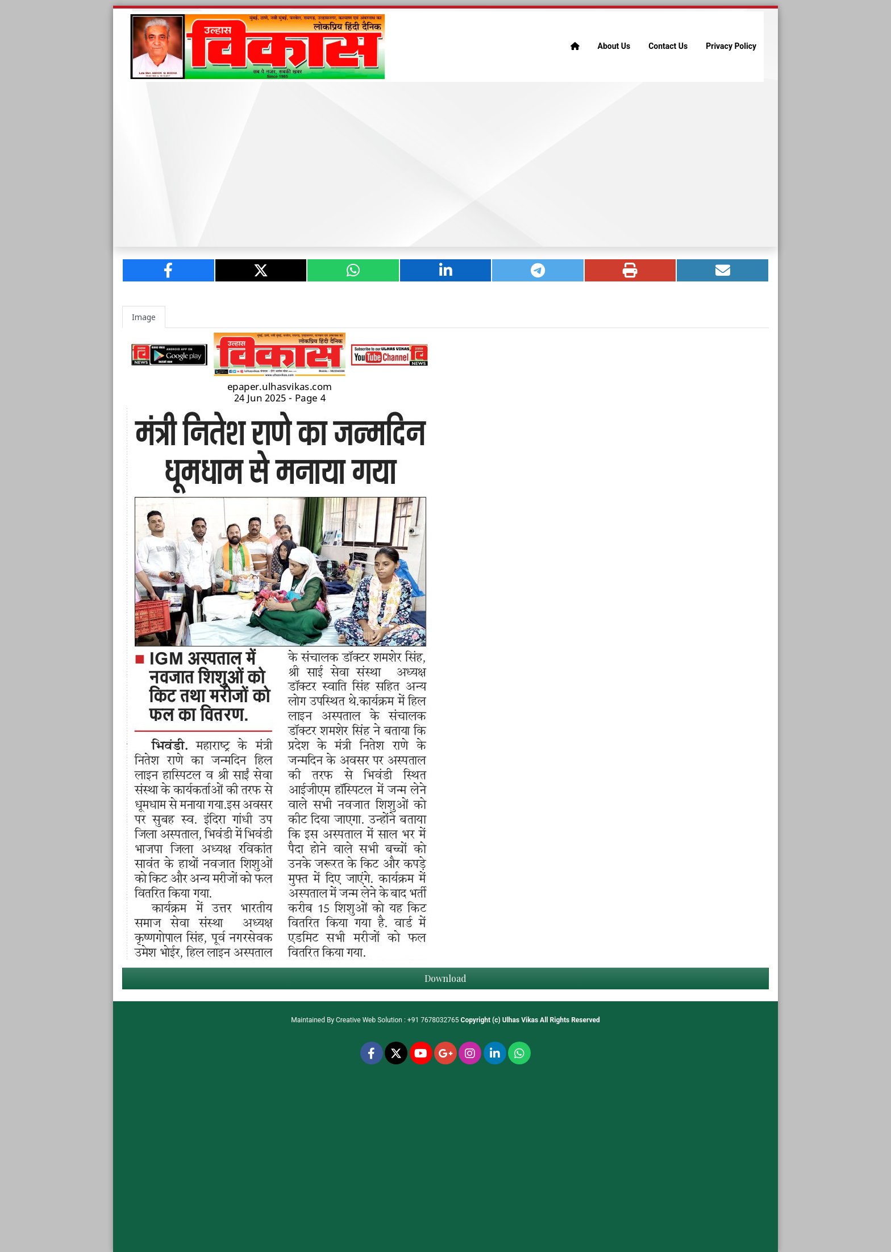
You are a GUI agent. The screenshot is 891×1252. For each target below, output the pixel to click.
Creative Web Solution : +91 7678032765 (397, 1020)
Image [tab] (144, 317)
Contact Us (668, 46)
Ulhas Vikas (520, 1020)
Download (445, 978)
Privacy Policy (731, 46)
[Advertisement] (445, 164)
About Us (614, 46)
